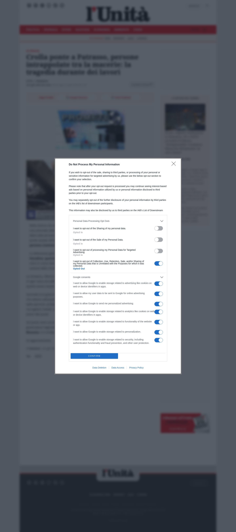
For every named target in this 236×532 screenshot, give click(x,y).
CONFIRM (94, 356)
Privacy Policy (136, 367)
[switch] (158, 228)
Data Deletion (99, 367)
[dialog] (118, 266)
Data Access (117, 367)
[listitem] (118, 221)
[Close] (175, 165)
